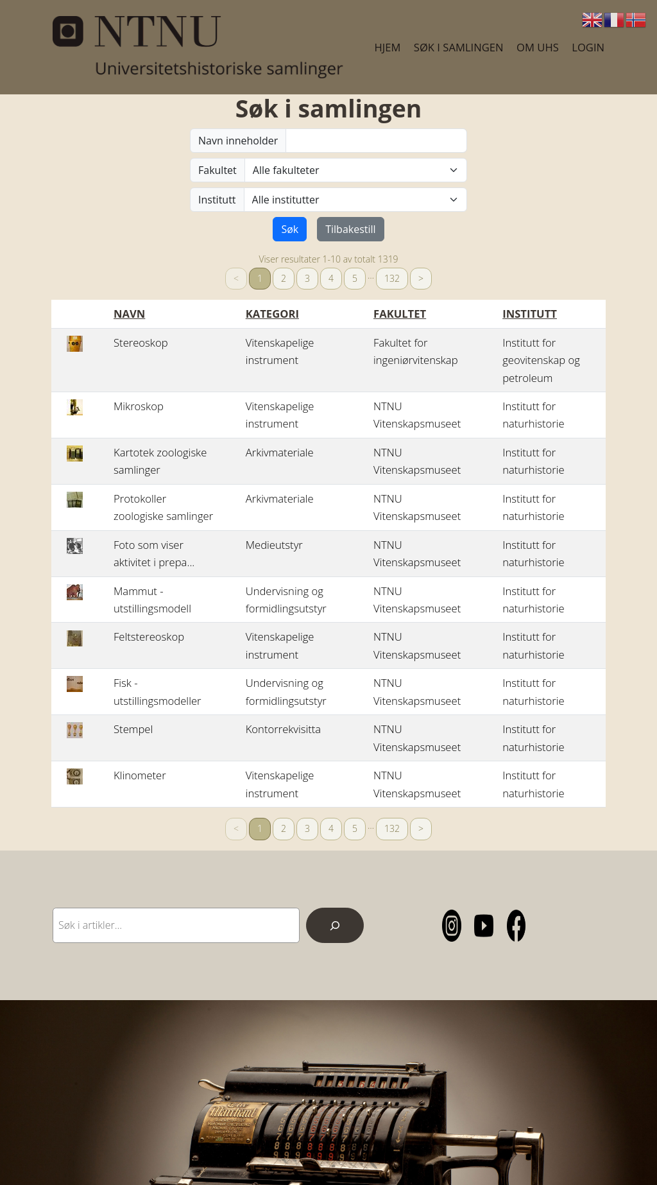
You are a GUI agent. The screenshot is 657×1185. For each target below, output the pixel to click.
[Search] (335, 925)
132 (392, 278)
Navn (129, 313)
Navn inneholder (238, 141)
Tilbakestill (350, 229)
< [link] (236, 278)
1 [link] (259, 278)
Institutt (217, 200)
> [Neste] (420, 278)
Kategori (272, 313)
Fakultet (217, 170)
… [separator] (371, 275)
